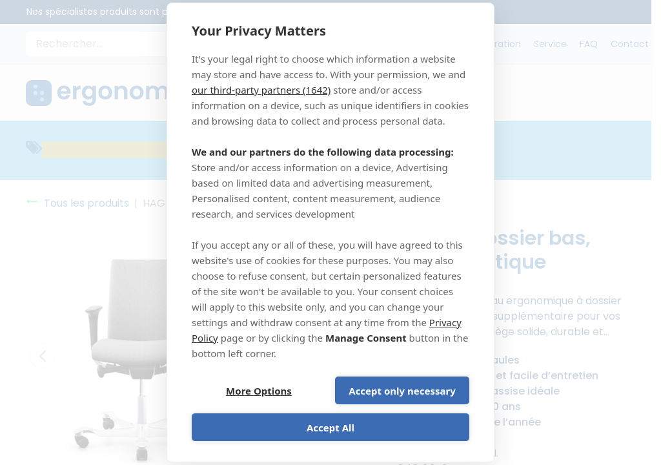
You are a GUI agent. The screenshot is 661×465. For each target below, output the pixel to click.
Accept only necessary (402, 390)
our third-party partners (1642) (261, 89)
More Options (259, 390)
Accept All (330, 427)
